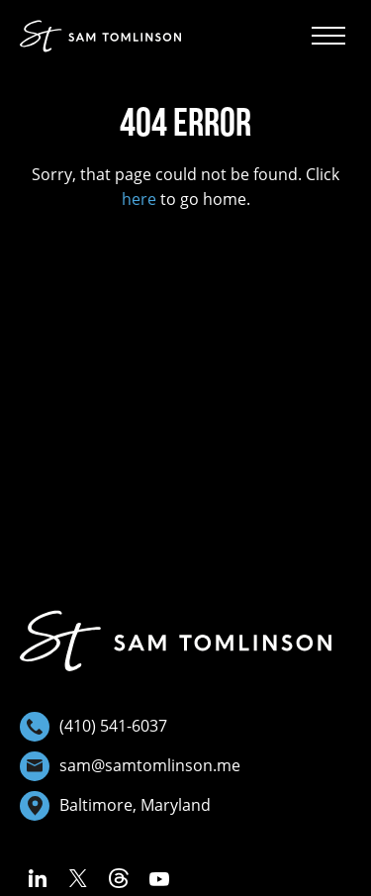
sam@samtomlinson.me (130, 766)
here (139, 199)
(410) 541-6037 (93, 727)
